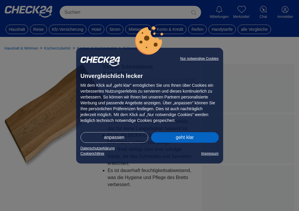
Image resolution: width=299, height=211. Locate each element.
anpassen (114, 137)
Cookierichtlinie (92, 154)
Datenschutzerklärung (98, 148)
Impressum (209, 154)
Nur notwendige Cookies (199, 59)
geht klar (185, 137)
